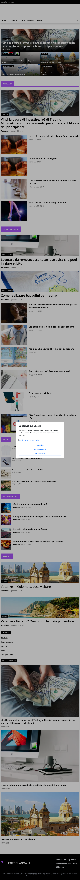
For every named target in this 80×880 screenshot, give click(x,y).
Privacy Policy (34, 440)
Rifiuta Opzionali (40, 449)
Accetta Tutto (40, 453)
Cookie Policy (23, 440)
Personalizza (40, 445)
